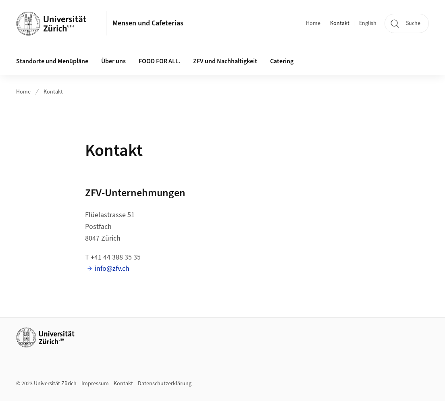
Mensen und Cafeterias (147, 23)
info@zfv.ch (112, 269)
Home (313, 23)
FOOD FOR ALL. (159, 61)
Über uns (113, 61)
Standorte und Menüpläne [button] (52, 61)
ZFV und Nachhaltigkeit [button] (225, 61)
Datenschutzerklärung (164, 384)
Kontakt (339, 23)
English (367, 23)
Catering (281, 61)
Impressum (95, 384)
